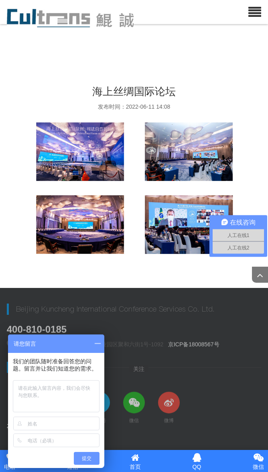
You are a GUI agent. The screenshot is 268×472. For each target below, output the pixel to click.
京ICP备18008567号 (193, 345)
